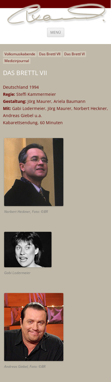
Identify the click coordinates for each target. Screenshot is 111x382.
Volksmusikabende (19, 53)
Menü (55, 32)
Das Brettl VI (74, 53)
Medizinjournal (16, 60)
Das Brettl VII (49, 53)
